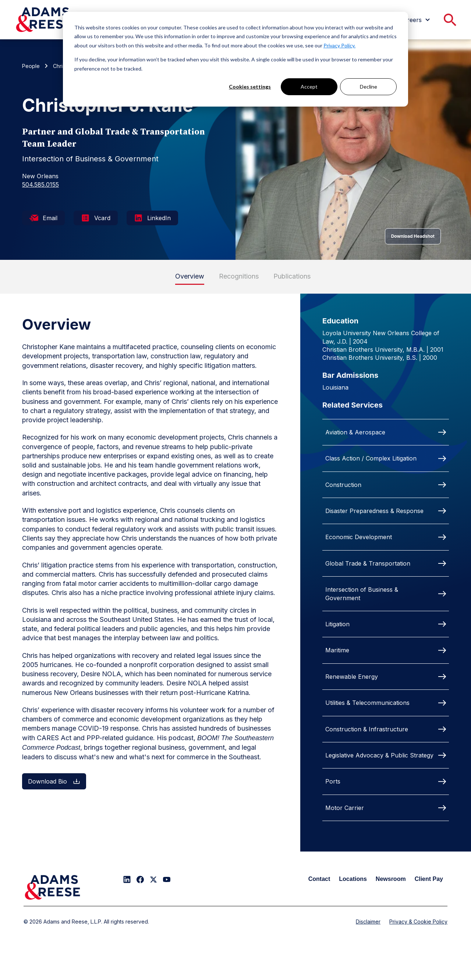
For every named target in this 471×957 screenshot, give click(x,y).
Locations (353, 879)
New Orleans (40, 176)
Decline (368, 86)
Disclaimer (368, 921)
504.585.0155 (40, 184)
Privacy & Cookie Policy (418, 921)
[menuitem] (416, 19)
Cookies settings (250, 86)
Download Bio (54, 781)
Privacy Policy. (339, 45)
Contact (319, 879)
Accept (309, 86)
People (31, 66)
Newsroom (391, 879)
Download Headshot (413, 236)
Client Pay (429, 879)
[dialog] (235, 59)
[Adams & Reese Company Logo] (52, 887)
